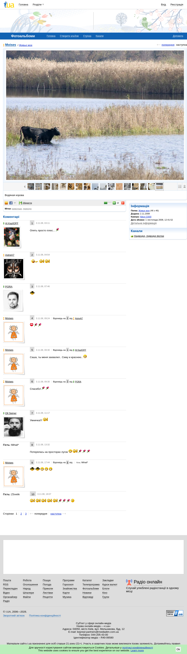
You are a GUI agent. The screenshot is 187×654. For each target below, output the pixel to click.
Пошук (47, 580)
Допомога (178, 36)
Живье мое (25, 45)
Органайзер (10, 597)
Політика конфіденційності (45, 615)
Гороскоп (68, 584)
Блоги (105, 588)
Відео (6, 592)
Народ (27, 588)
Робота (27, 580)
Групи (105, 597)
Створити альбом (69, 36)
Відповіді (88, 597)
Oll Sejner (9, 413)
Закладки (107, 580)
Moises (10, 45)
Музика (67, 597)
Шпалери (28, 592)
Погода (47, 584)
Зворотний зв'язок (14, 615)
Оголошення (30, 584)
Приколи (48, 588)
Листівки (48, 592)
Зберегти (25, 202)
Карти (66, 592)
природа (27, 209)
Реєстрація (177, 4)
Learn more (137, 650)
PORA (7, 286)
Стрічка (87, 36)
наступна (55, 513)
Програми (68, 580)
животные (17, 209)
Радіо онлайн (148, 581)
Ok (178, 649)
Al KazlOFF (10, 223)
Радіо (6, 601)
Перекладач (10, 588)
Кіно (104, 592)
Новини (87, 592)
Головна (23, 4)
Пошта (7, 580)
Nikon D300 (145, 217)
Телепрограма (91, 584)
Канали (100, 36)
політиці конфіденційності (137, 647)
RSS (5, 584)
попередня (168, 44)
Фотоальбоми (91, 588)
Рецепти (48, 597)
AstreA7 (8, 255)
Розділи (37, 4)
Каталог (87, 580)
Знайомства (70, 588)
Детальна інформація (144, 223)
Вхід (163, 4)
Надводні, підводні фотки (147, 236)
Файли (27, 597)
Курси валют (109, 584)
